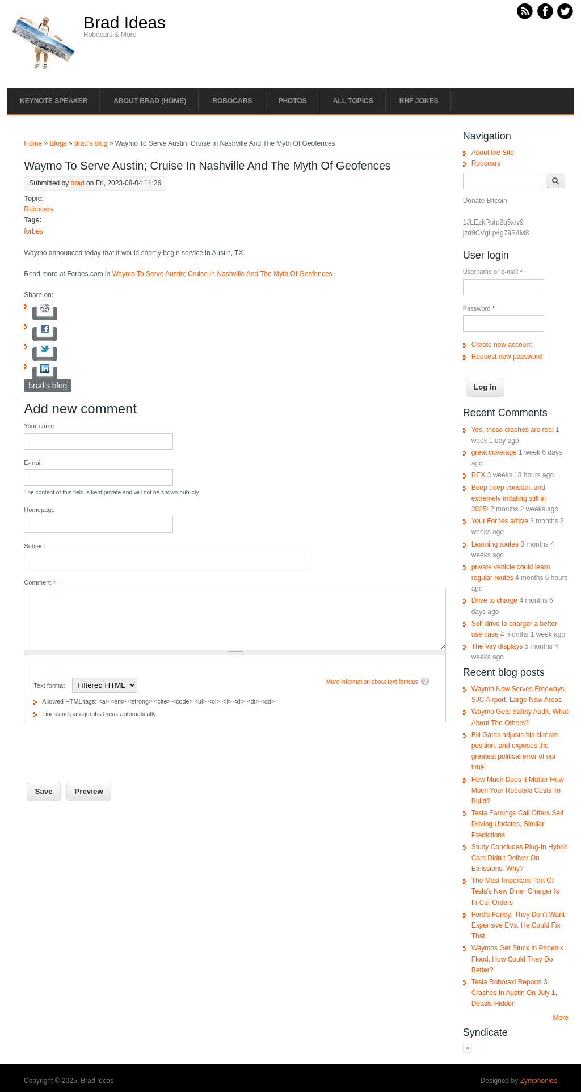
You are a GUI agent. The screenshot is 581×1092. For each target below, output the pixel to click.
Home (33, 143)
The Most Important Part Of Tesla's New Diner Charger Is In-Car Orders (515, 891)
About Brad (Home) (149, 101)
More (560, 1018)
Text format (49, 685)
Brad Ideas (124, 22)
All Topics (353, 101)
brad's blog (90, 143)
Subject (34, 546)
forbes (33, 231)
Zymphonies (538, 1081)
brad (78, 183)
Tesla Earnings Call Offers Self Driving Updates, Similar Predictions (517, 824)
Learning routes (495, 544)
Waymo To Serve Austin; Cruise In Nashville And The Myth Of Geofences (222, 274)
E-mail (33, 462)
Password (479, 308)
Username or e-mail (493, 271)
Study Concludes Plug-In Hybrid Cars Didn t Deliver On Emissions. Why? (519, 858)
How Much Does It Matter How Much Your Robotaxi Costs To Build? (517, 790)
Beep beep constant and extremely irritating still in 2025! (508, 498)
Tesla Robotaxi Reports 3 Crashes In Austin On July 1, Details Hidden (514, 993)
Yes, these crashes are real (512, 430)
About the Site (492, 152)
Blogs (58, 143)
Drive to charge (494, 600)
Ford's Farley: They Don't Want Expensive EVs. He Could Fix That (518, 925)
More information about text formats (372, 682)
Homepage (39, 509)
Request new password (506, 357)
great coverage (494, 452)
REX (478, 475)
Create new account (501, 345)
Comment (40, 582)
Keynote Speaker (53, 101)
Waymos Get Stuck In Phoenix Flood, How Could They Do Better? (517, 959)
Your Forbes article (499, 521)
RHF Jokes (419, 101)
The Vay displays (497, 646)
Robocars (232, 101)
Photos (292, 101)
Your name (39, 425)
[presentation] (110, 744)
